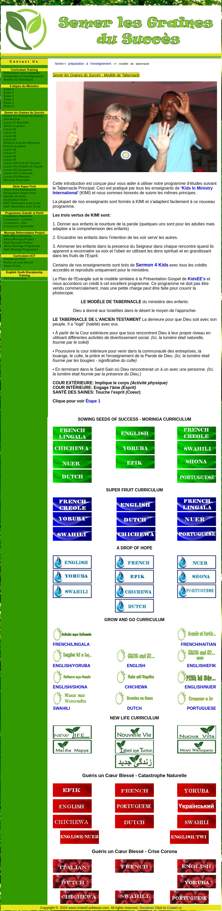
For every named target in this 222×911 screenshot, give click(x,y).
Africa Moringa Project (19, 239)
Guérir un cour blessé (18, 262)
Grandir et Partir (14, 259)
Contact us (174, 908)
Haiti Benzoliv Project (18, 242)
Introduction (12, 119)
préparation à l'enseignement (90, 64)
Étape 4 (9, 99)
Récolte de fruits (15, 196)
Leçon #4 (10, 136)
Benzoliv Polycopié (17, 179)
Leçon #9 (10, 159)
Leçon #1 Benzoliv (16, 122)
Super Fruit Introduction (20, 189)
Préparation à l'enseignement (23, 76)
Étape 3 (9, 95)
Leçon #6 (10, 149)
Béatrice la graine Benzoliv (22, 142)
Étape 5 (9, 102)
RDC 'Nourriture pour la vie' (22, 203)
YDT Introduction (15, 278)
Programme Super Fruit (19, 192)
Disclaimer (146, 908)
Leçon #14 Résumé (17, 176)
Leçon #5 (10, 139)
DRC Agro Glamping (17, 235)
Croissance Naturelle (18, 216)
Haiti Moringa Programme (21, 249)
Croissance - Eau (15, 222)
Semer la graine (14, 125)
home (59, 64)
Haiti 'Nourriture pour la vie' (22, 206)
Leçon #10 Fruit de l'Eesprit (22, 163)
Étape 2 (9, 92)
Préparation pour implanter (22, 72)
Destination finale (15, 199)
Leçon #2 (10, 129)
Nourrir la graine (15, 146)
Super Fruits (12, 265)
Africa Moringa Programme (22, 246)
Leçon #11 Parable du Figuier (23, 166)
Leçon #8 (10, 156)
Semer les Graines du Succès (24, 115)
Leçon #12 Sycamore (18, 169)
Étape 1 (9, 89)
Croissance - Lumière (18, 219)
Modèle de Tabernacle (18, 79)
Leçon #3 (10, 132)
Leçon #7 (10, 152)
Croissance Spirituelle (19, 226)
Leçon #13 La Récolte (18, 173)
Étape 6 (9, 106)
